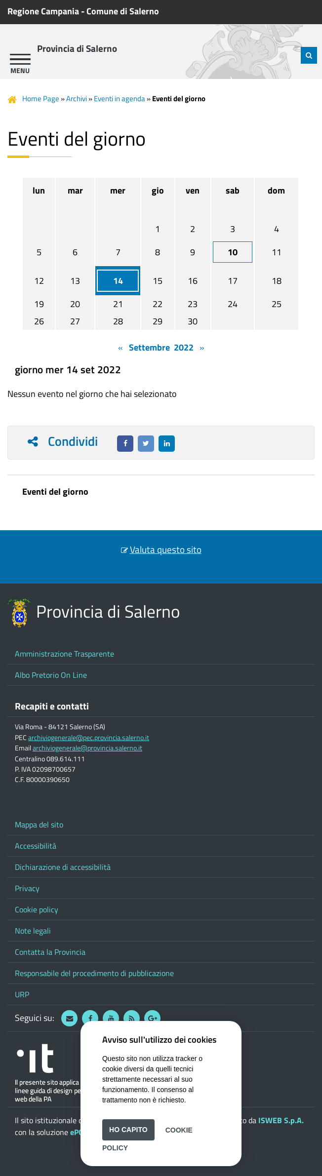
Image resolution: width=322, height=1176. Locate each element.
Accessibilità (35, 846)
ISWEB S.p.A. (281, 1120)
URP (22, 994)
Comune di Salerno (122, 11)
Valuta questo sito (165, 549)
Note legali (33, 931)
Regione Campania (43, 11)
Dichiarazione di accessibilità (63, 867)
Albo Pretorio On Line (51, 675)
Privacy (27, 888)
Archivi (76, 98)
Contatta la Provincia (50, 952)
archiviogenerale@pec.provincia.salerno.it (88, 737)
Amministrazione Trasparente (64, 654)
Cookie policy (36, 909)
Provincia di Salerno (77, 48)
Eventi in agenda (119, 98)
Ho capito (128, 1130)
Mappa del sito (39, 824)
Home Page (40, 98)
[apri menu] (20, 59)
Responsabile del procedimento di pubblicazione (94, 973)
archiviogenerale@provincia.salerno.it (87, 748)
